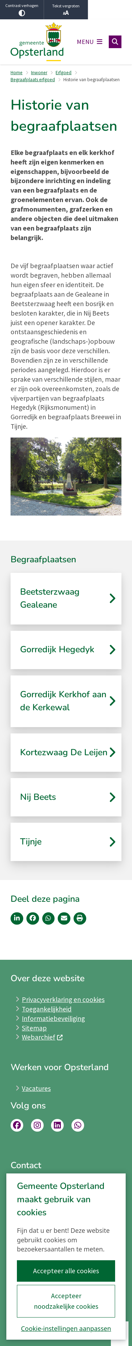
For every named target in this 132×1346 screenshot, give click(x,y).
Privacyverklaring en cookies (63, 999)
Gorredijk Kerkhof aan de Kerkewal (63, 701)
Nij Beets (38, 797)
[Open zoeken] (115, 41)
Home (17, 73)
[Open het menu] (89, 42)
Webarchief (42, 1037)
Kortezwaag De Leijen (63, 752)
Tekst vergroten (66, 10)
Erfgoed (63, 73)
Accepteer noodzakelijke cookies (66, 1301)
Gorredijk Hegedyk (57, 649)
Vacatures (36, 1088)
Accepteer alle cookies (66, 1271)
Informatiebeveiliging (53, 1018)
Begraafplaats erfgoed (33, 80)
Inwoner (39, 73)
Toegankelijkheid (46, 1009)
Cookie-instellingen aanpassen (66, 1328)
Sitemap (34, 1028)
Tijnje (31, 842)
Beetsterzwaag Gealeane (50, 598)
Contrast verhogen (22, 9)
